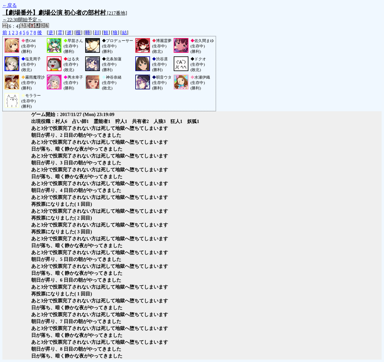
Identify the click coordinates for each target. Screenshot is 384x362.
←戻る (9, 5)
